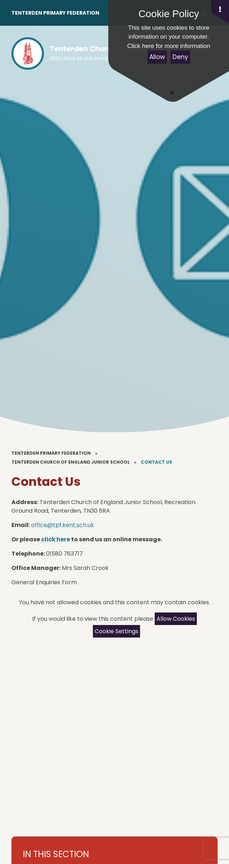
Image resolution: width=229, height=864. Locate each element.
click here (55, 539)
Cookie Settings (116, 631)
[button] (220, 11)
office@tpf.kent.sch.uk (62, 525)
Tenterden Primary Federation (55, 12)
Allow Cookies (175, 619)
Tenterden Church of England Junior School (70, 462)
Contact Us (156, 462)
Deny (180, 57)
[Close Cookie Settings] (171, 92)
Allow (157, 57)
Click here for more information (168, 46)
